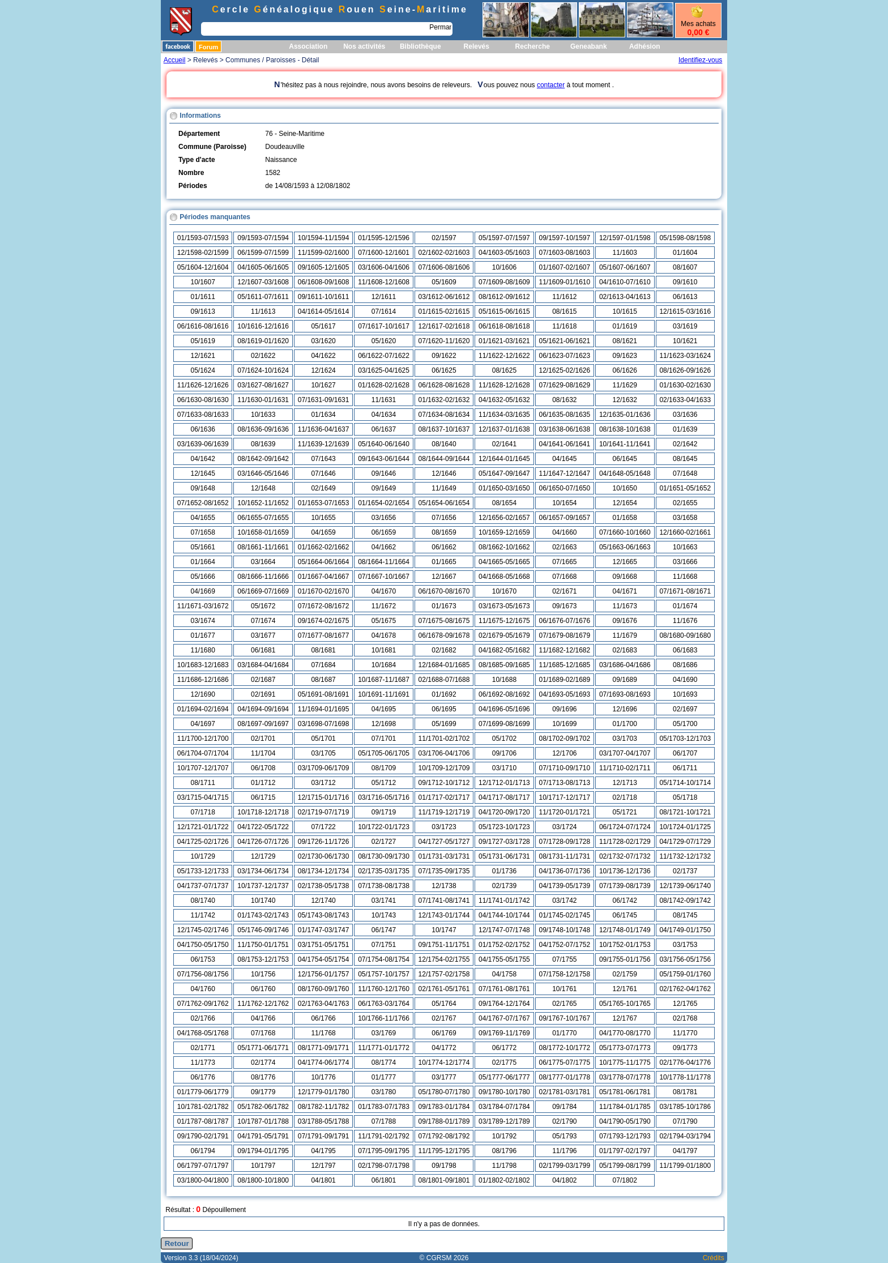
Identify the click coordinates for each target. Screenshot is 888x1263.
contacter (551, 85)
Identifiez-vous (700, 60)
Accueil (175, 60)
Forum (208, 47)
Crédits (713, 1258)
